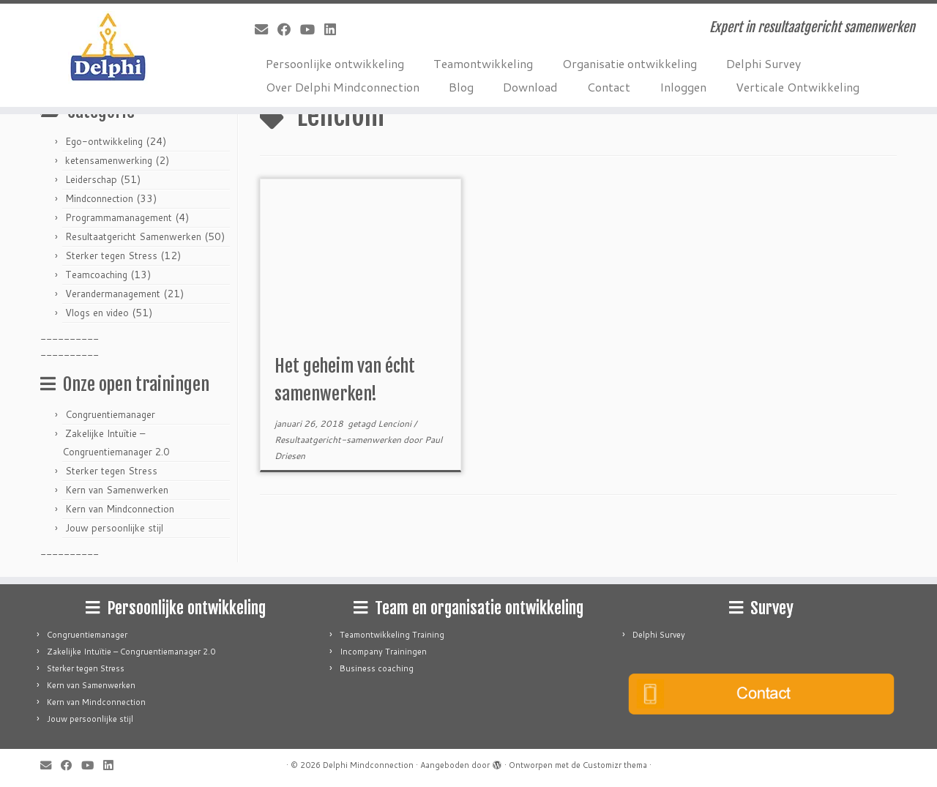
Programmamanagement (118, 217)
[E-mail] (266, 29)
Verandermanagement (112, 293)
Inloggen (683, 86)
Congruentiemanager (110, 414)
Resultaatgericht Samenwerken (133, 236)
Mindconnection (99, 198)
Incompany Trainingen (383, 651)
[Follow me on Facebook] (288, 29)
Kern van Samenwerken (116, 489)
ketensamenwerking (108, 160)
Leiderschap (91, 179)
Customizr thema (615, 765)
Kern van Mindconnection (119, 508)
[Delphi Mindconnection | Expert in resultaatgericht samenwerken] (108, 47)
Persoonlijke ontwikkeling (335, 63)
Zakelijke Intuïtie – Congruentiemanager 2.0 (131, 651)
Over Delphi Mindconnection (342, 86)
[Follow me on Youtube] (312, 29)
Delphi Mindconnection (368, 765)
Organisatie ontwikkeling (629, 63)
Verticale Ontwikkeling (797, 86)
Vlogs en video (97, 312)
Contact (608, 86)
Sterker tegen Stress (111, 255)
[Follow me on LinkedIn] (335, 29)
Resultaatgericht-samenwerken (339, 439)
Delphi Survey (763, 63)
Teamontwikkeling (483, 63)
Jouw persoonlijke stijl (114, 527)
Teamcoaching (96, 274)
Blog (461, 86)
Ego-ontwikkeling (104, 141)
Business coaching (377, 668)
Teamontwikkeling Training (392, 635)
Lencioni (396, 423)
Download (530, 86)
